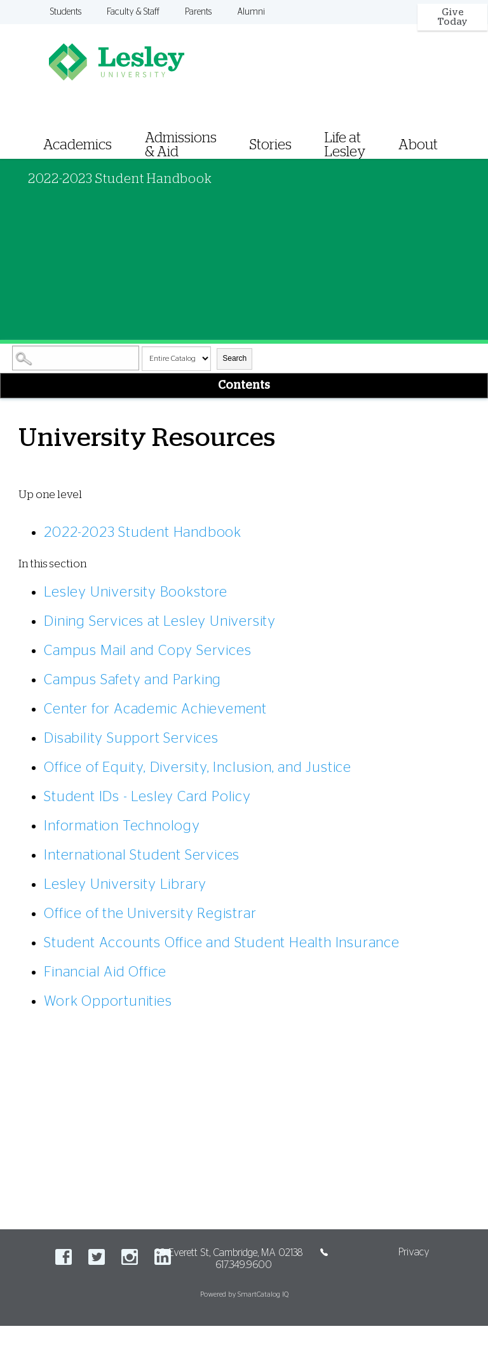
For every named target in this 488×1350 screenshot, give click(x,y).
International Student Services (142, 855)
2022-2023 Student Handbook (142, 532)
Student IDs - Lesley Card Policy (147, 797)
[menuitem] (255, 129)
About (418, 145)
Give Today (452, 17)
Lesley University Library (125, 884)
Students (65, 12)
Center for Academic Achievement (155, 709)
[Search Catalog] (75, 358)
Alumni (251, 12)
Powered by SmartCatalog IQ (244, 1294)
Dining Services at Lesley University (160, 621)
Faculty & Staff (133, 12)
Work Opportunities (108, 1001)
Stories (271, 145)
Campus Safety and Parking (132, 680)
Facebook (63, 1257)
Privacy (414, 1252)
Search (234, 358)
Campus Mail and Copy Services (147, 651)
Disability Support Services (131, 738)
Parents (198, 12)
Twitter (96, 1257)
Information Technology (122, 826)
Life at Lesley (345, 145)
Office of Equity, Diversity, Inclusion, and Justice (197, 767)
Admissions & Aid (181, 145)
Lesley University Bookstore (135, 592)
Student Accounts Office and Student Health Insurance (222, 943)
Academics (77, 145)
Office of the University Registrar (150, 914)
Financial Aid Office (105, 972)
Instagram (129, 1257)
